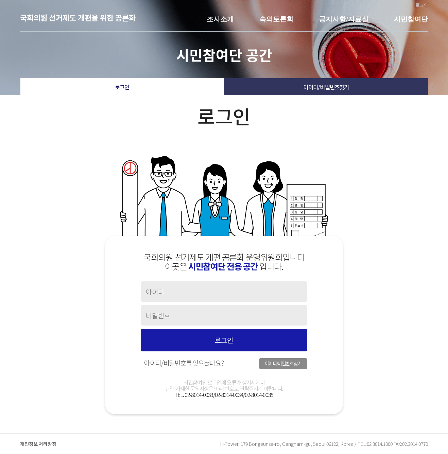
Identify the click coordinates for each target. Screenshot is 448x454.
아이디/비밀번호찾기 (326, 87)
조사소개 (220, 19)
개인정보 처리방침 (38, 443)
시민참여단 (411, 19)
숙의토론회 (276, 19)
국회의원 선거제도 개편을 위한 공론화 (78, 17)
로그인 (422, 5)
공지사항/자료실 (343, 19)
